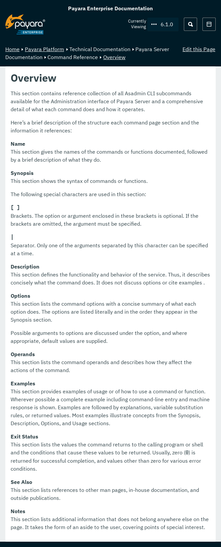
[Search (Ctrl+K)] (190, 24)
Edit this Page (199, 49)
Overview (114, 57)
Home (12, 49)
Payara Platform (44, 49)
